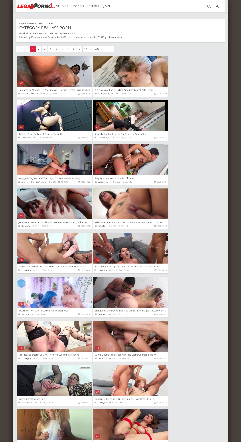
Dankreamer (165, 270)
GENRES (91, 6)
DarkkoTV (26, 182)
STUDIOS (60, 6)
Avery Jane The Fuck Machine (103, 138)
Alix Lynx (94, 226)
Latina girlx (164, 182)
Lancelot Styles (28, 138)
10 (85, 48)
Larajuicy (95, 314)
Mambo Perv (96, 403)
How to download (59, 427)
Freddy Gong (96, 93)
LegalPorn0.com (34, 37)
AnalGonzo (165, 93)
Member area (37, 427)
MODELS (75, 6)
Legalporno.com (33, 6)
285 (97, 48)
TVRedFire (95, 182)
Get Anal (163, 403)
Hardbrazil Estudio (30, 93)
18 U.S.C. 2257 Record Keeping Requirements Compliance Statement (114, 436)
